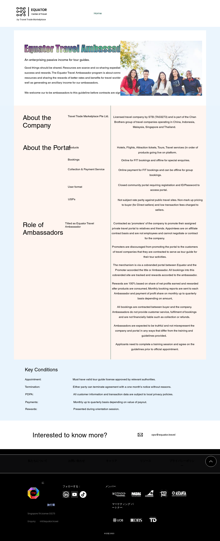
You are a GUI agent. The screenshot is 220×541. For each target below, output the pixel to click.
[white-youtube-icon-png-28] (74, 494)
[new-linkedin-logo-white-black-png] (66, 494)
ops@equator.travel (163, 434)
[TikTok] (83, 494)
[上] (211, 461)
